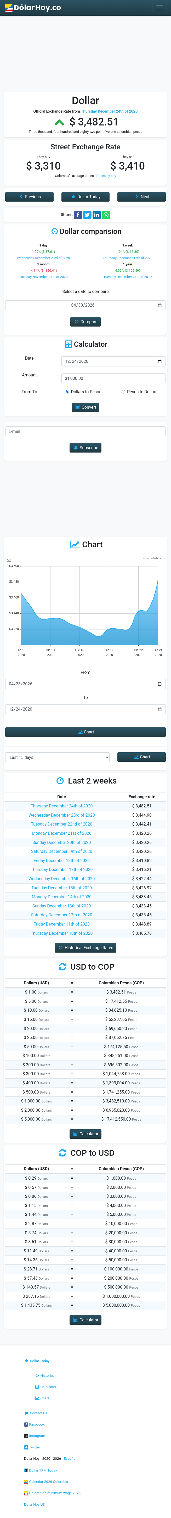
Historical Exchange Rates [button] (85, 947)
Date (29, 358)
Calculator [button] (86, 1133)
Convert (85, 407)
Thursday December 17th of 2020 (127, 258)
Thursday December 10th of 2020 (62, 933)
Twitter (32, 1447)
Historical (45, 1375)
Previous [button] (29, 196)
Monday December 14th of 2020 (62, 896)
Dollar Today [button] (86, 196)
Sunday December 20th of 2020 (61, 842)
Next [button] (141, 196)
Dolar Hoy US (34, 1504)
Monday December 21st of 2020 (62, 833)
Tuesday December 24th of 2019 (128, 277)
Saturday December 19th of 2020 (61, 851)
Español (70, 1458)
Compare (85, 321)
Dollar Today (36, 1361)
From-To (29, 391)
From (85, 672)
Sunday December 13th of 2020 (61, 906)
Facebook (34, 1424)
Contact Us (35, 1413)
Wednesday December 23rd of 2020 (43, 258)
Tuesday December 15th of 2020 (61, 887)
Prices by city (106, 176)
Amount (29, 374)
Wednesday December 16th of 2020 (61, 878)
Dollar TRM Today (40, 1470)
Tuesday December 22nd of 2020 (61, 824)
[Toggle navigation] (159, 8)
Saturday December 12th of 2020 (61, 914)
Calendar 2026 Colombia (46, 1481)
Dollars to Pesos (86, 391)
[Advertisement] (85, 55)
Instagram (34, 1435)
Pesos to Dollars (142, 391)
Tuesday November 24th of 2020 (43, 277)
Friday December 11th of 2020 (62, 924)
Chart (85, 731)
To (85, 697)
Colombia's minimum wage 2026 (52, 1493)
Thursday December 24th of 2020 (62, 805)
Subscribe (85, 447)
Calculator (45, 1387)
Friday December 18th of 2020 (62, 860)
